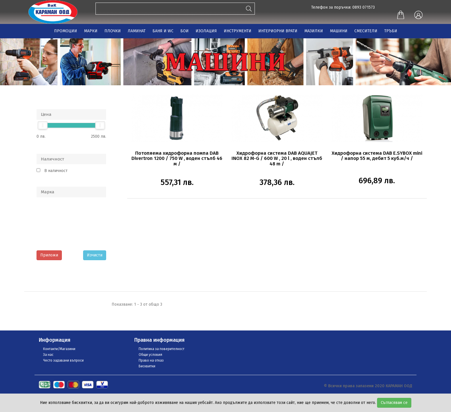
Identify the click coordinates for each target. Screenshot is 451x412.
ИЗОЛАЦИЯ (206, 31)
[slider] (42, 125)
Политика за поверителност (161, 349)
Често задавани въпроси (63, 360)
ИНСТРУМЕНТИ (237, 31)
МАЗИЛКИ (313, 31)
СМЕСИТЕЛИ (365, 31)
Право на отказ (151, 360)
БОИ (184, 31)
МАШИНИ (338, 31)
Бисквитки (147, 366)
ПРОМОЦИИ (65, 31)
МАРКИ (91, 31)
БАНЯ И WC (162, 31)
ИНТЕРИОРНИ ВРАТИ (277, 31)
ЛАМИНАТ (137, 31)
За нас (48, 355)
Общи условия (150, 355)
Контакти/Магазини (59, 349)
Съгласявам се (394, 402)
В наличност (56, 170)
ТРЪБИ (390, 31)
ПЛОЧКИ (112, 31)
